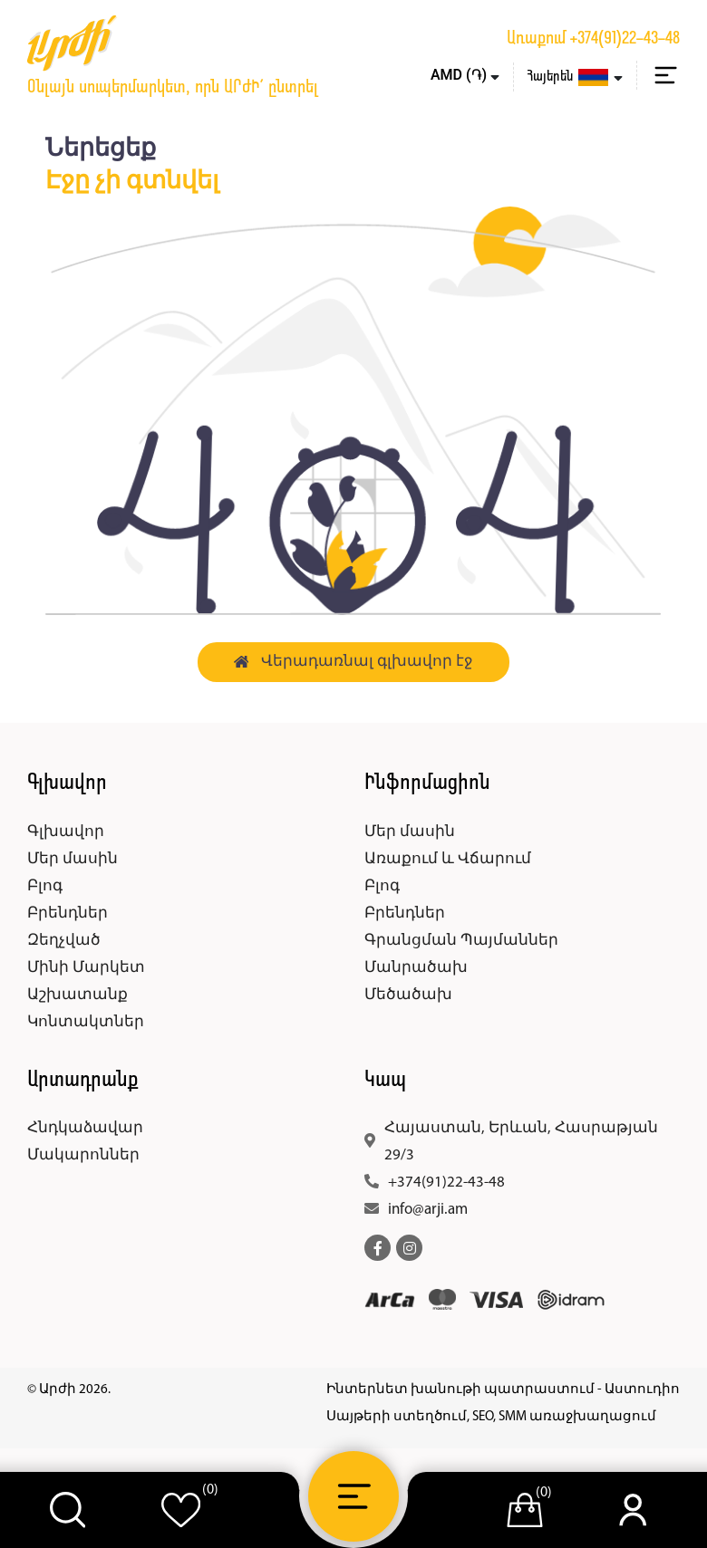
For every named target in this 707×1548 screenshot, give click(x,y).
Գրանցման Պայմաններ (461, 940)
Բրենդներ (67, 913)
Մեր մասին (72, 859)
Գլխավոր (65, 832)
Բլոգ (45, 886)
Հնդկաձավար (85, 1128)
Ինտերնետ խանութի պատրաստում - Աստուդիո (503, 1390)
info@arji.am (428, 1209)
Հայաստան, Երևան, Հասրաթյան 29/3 (521, 1141)
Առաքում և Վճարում (447, 859)
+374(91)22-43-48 (625, 39)
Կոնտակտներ (85, 1022)
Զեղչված (64, 940)
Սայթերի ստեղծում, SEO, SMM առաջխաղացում (491, 1417)
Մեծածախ (408, 995)
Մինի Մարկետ (86, 968)
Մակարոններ (83, 1155)
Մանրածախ (416, 968)
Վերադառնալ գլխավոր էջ (354, 661)
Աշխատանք (77, 995)
